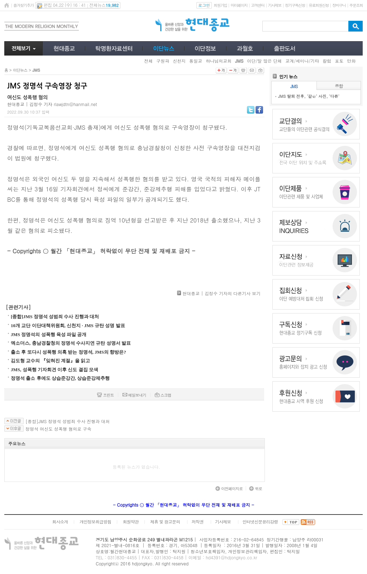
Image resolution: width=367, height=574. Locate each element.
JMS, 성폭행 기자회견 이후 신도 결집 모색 (54, 369)
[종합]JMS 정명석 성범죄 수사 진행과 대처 (55, 316)
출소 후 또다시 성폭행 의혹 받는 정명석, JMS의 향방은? (68, 352)
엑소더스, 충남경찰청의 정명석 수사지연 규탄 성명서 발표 (71, 343)
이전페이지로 (229, 488)
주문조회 (356, 5)
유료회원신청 (319, 5)
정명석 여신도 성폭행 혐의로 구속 (58, 429)
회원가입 (220, 5)
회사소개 (60, 521)
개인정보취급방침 (95, 521)
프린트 (105, 395)
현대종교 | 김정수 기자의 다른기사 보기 (221, 293)
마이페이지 (238, 5)
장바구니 (338, 5)
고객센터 (257, 5)
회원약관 (130, 521)
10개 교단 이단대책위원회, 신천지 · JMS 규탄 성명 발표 (68, 325)
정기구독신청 (295, 5)
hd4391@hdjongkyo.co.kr (231, 557)
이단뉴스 (20, 70)
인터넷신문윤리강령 (260, 521)
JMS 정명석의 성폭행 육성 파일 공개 (48, 334)
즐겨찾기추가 (23, 5)
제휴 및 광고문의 (165, 521)
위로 (255, 488)
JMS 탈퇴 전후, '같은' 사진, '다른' (308, 96)
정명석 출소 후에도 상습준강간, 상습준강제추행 (60, 378)
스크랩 (163, 395)
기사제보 (274, 5)
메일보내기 (134, 395)
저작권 (198, 521)
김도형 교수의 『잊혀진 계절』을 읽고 (50, 360)
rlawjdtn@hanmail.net (75, 104)
